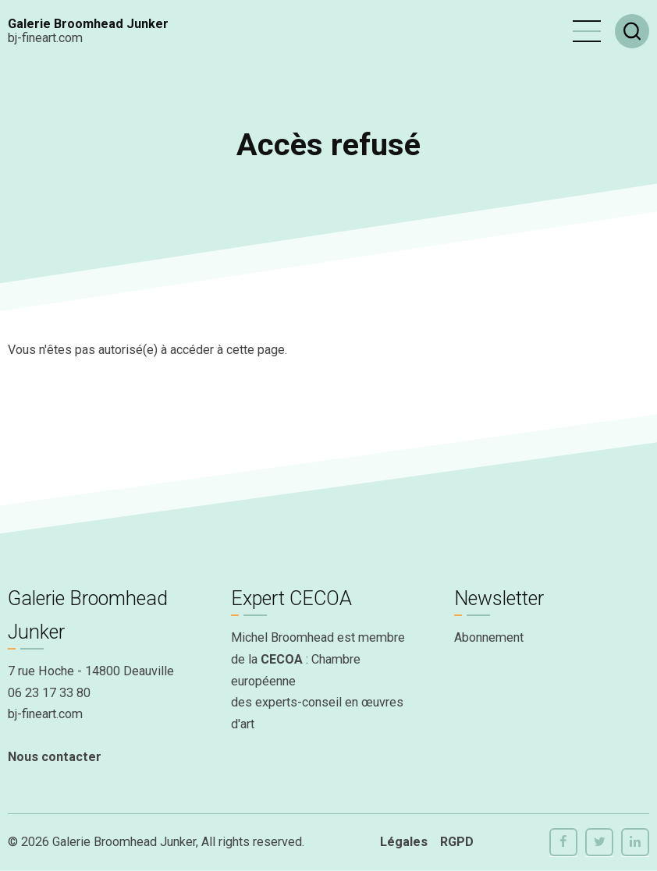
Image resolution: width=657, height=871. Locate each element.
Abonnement (489, 637)
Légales (404, 841)
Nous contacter (54, 756)
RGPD (457, 841)
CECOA (282, 659)
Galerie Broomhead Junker (88, 23)
